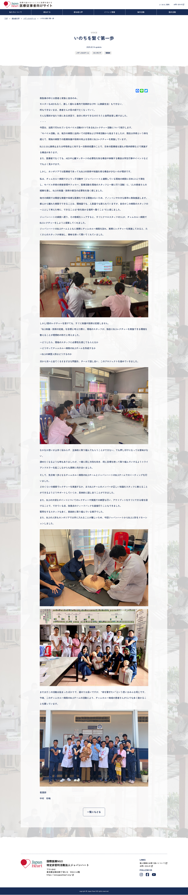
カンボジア (97, 53)
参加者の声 (78, 12)
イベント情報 (109, 12)
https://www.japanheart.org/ (60, 875)
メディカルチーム (82, 53)
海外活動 (141, 12)
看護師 (108, 53)
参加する (47, 12)
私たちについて (15, 12)
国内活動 (172, 12)
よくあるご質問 (164, 5)
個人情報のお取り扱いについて (153, 863)
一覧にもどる (94, 812)
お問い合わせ (179, 4)
